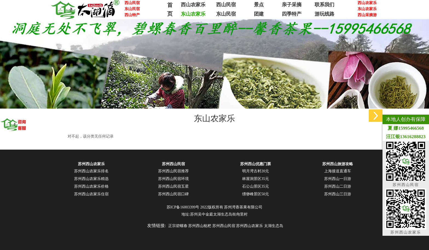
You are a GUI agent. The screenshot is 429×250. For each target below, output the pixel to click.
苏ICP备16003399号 (183, 207)
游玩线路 (324, 14)
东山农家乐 (193, 14)
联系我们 (324, 4)
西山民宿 (226, 4)
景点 (259, 4)
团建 (259, 14)
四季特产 (292, 14)
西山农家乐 (193, 4)
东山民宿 (226, 14)
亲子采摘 (292, 4)
